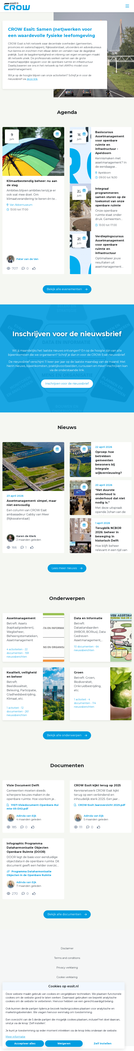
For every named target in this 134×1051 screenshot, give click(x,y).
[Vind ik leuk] (34, 268)
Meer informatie (15, 1036)
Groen (78, 672)
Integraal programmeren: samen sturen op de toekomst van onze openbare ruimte (110, 197)
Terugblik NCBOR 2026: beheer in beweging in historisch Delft (108, 534)
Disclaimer (67, 948)
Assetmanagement (21, 618)
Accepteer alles (24, 1043)
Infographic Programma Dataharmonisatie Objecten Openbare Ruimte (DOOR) (27, 848)
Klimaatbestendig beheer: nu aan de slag (32, 183)
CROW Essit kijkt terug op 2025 (97, 785)
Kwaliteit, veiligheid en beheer (22, 674)
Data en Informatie (88, 618)
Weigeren (63, 1043)
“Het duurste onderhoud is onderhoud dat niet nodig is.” (110, 496)
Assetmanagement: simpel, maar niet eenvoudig (31, 503)
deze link (32, 79)
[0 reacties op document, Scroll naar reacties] (23, 827)
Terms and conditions (67, 958)
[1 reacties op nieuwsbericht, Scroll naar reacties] (24, 547)
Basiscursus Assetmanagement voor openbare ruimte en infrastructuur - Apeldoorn (109, 143)
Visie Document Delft (23, 785)
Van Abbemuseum (21, 204)
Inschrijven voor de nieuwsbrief (67, 383)
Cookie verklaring (67, 977)
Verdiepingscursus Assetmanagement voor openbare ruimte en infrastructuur (109, 245)
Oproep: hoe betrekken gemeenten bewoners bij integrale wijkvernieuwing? (108, 462)
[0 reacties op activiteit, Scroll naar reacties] (25, 268)
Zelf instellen (102, 1043)
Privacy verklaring (67, 967)
